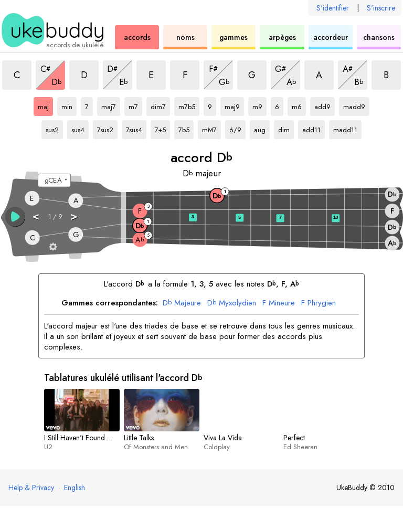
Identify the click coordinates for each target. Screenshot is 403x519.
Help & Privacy (31, 487)
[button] (15, 217)
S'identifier (332, 8)
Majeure (182, 303)
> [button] (74, 216)
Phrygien (318, 303)
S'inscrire (381, 8)
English (74, 487)
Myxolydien (231, 303)
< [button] (36, 216)
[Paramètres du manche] (53, 246)
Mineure (278, 303)
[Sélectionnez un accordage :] (54, 180)
